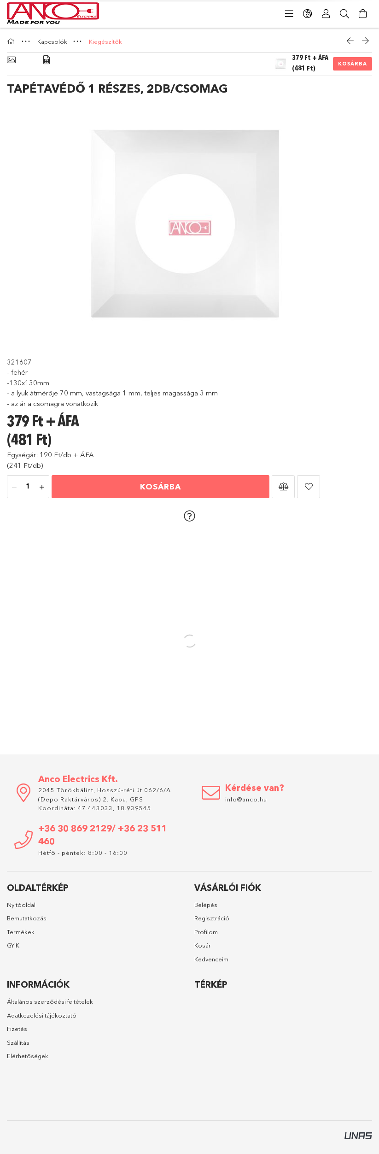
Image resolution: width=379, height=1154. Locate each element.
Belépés (205, 904)
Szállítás (18, 1042)
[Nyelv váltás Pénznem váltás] (307, 14)
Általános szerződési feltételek (50, 1001)
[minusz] (14, 487)
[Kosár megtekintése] (363, 14)
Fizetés (17, 1028)
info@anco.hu (246, 799)
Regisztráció (211, 918)
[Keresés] (344, 14)
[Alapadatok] (11, 60)
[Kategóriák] (289, 14)
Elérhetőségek (27, 1056)
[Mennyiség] (28, 487)
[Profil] (326, 14)
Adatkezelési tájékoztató (41, 1015)
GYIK (13, 945)
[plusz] (42, 487)
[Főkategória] (12, 41)
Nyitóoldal (21, 904)
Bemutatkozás (27, 918)
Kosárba (352, 63)
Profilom (206, 932)
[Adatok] (46, 60)
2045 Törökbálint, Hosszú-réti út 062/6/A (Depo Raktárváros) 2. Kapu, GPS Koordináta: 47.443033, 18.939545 (104, 799)
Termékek (21, 932)
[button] (283, 486)
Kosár (202, 945)
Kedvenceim (211, 959)
